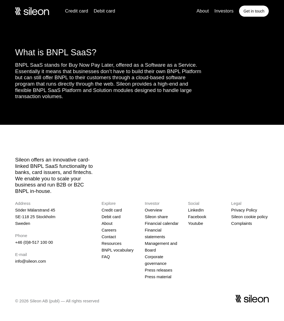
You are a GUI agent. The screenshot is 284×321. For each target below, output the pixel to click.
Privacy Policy (244, 210)
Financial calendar (162, 223)
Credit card (76, 11)
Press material (158, 276)
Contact (109, 236)
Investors (224, 11)
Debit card (104, 11)
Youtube (195, 223)
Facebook (197, 216)
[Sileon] (32, 11)
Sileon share (156, 216)
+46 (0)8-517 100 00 (34, 242)
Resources (111, 243)
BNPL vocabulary (117, 250)
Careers (109, 230)
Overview (153, 210)
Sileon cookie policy (249, 216)
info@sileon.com (30, 261)
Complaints (241, 223)
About (202, 11)
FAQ (106, 256)
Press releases (158, 270)
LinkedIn (196, 210)
